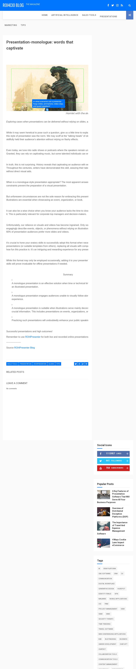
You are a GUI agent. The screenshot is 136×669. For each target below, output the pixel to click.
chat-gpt (103, 241)
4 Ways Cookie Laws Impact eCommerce (120, 129)
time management (107, 442)
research (118, 382)
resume (102, 387)
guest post (104, 296)
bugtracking (111, 226)
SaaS (116, 200)
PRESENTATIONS (71, 15)
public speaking (120, 367)
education (121, 276)
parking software (119, 341)
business (103, 231)
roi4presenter (40, 355)
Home (7, 15)
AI (100, 155)
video (120, 447)
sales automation (115, 397)
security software (107, 412)
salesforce (118, 407)
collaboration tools (108, 246)
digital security (106, 276)
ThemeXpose (62, 665)
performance (105, 346)
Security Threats (106, 205)
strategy (114, 427)
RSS (100, 531)
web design (111, 457)
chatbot (114, 241)
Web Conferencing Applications (113, 221)
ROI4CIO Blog (13, 5)
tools (102, 447)
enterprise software (108, 291)
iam (110, 301)
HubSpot (122, 175)
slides (51, 355)
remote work (105, 382)
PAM (101, 195)
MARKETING (90, 15)
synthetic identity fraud (110, 432)
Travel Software (106, 215)
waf (101, 457)
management (104, 326)
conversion (104, 261)
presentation (25, 355)
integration (104, 311)
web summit (119, 462)
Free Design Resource (79, 665)
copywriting (118, 261)
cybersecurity (105, 266)
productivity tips (107, 362)
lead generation (106, 316)
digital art (113, 271)
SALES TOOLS (52, 15)
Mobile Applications (108, 190)
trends (111, 447)
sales (101, 397)
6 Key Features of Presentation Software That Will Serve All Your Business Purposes (113, 83)
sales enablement (107, 402)
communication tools (108, 251)
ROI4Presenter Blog (24, 339)
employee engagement (109, 281)
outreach (103, 341)
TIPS (102, 16)
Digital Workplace (107, 170)
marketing (118, 326)
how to (116, 296)
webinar (102, 467)
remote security (106, 377)
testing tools (105, 437)
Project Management (115, 195)
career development (108, 236)
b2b (100, 226)
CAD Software (105, 160)
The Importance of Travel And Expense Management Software (113, 114)
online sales (115, 336)
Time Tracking (105, 210)
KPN (117, 180)
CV (123, 160)
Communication (106, 165)
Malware (103, 185)
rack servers (105, 372)
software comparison (108, 422)
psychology (104, 367)
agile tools (12, 355)
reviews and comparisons (110, 392)
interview (117, 311)
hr (124, 296)
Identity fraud (105, 180)
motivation (104, 331)
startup (103, 427)
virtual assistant (107, 452)
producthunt (105, 357)
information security (108, 306)
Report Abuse (105, 483)
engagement (104, 286)
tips (58, 355)
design (102, 271)
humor (102, 301)
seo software (105, 417)
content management (108, 256)
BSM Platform (110, 155)
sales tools (104, 407)
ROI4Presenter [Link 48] (33, 328)
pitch (116, 346)
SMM (109, 200)
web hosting (104, 462)
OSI (121, 190)
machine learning (106, 321)
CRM (116, 160)
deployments (121, 266)
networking (118, 331)
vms (120, 452)
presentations (105, 351)
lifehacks (121, 316)
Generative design (107, 175)
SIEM (101, 200)
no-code (102, 336)
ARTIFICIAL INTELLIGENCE (27, 15)
